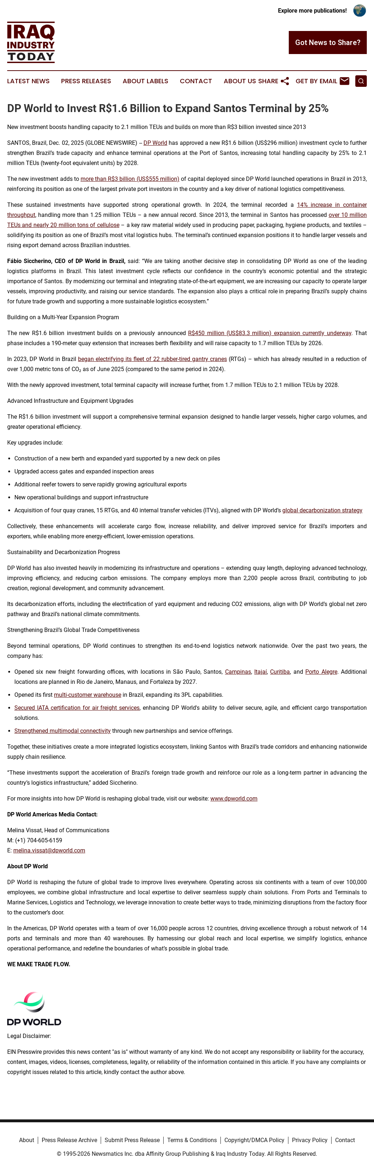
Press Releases (86, 81)
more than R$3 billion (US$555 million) (130, 178)
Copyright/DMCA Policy (254, 1140)
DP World (155, 142)
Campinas (238, 671)
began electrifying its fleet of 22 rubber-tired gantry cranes (152, 359)
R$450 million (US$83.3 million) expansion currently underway (269, 333)
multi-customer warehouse (87, 694)
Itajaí (260, 671)
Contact (196, 81)
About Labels (145, 81)
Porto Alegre (321, 671)
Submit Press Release (132, 1140)
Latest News (28, 81)
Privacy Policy (310, 1140)
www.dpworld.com (233, 798)
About (26, 1140)
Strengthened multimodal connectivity (62, 730)
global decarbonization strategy (322, 510)
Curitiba (280, 671)
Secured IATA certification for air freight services (77, 707)
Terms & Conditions (192, 1140)
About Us (240, 81)
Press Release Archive (69, 1140)
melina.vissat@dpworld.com (49, 850)
